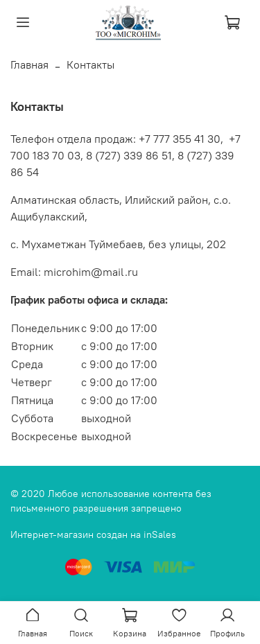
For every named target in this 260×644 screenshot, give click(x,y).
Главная (29, 64)
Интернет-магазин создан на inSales (93, 534)
